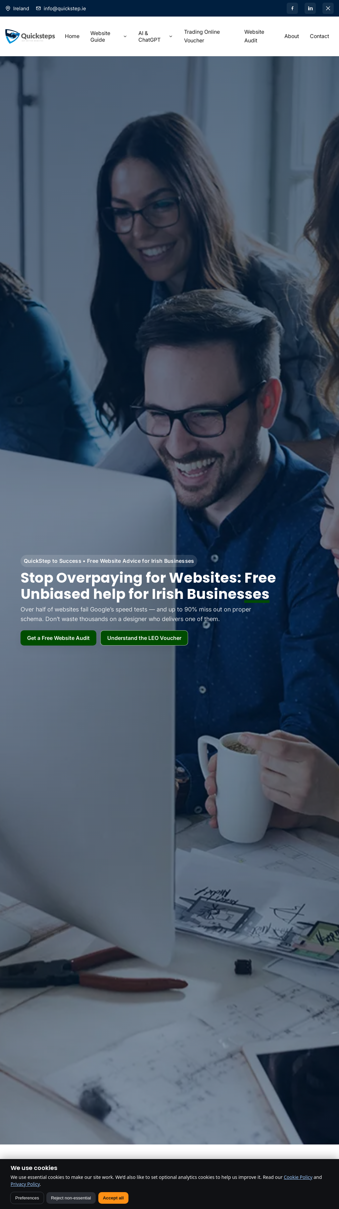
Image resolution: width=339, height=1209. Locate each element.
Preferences (27, 1197)
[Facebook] (292, 8)
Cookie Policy (298, 1177)
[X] (328, 8)
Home (72, 36)
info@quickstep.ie (65, 8)
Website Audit (254, 36)
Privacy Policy (25, 1184)
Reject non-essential (71, 1197)
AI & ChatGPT (155, 36)
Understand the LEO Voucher (144, 638)
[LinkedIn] (310, 8)
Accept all (113, 1197)
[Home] (30, 36)
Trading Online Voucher (202, 36)
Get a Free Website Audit (58, 638)
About (291, 36)
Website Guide (108, 36)
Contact (319, 36)
